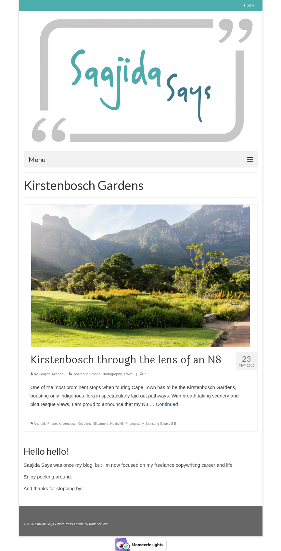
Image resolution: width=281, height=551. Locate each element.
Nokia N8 (116, 423)
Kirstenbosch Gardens (74, 423)
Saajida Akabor (51, 374)
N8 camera (101, 423)
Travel (128, 374)
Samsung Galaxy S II (161, 423)
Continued (167, 404)
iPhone (52, 423)
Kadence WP (98, 524)
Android (39, 423)
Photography (134, 423)
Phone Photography (105, 374)
